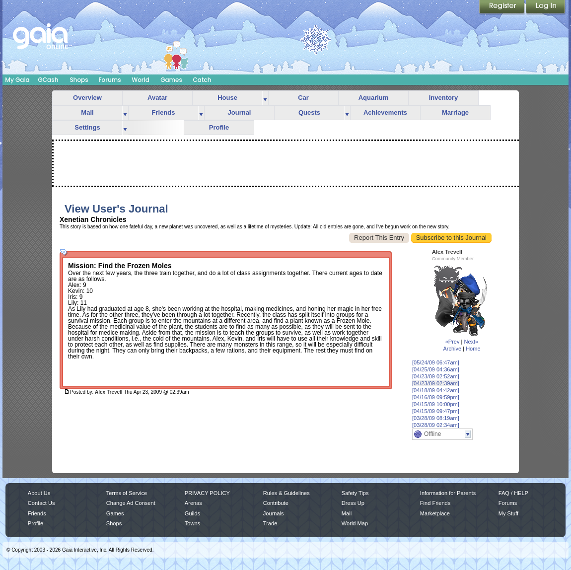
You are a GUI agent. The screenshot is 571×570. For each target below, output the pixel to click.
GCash (48, 79)
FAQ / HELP (513, 493)
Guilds (192, 513)
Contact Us (41, 503)
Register (502, 7)
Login (546, 7)
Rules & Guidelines (286, 493)
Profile (219, 127)
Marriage (455, 112)
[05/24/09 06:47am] (435, 362)
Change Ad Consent (130, 503)
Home (473, 349)
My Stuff (508, 513)
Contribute (275, 503)
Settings (87, 127)
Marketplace (435, 513)
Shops (79, 79)
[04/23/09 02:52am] (435, 376)
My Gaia (17, 79)
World (140, 79)
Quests (309, 112)
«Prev (452, 342)
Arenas (193, 503)
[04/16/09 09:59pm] (435, 397)
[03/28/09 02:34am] (435, 425)
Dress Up (353, 503)
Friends (163, 112)
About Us (39, 493)
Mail (87, 112)
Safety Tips (355, 493)
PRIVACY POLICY (207, 493)
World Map (355, 523)
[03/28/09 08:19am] (435, 418)
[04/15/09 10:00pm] (435, 404)
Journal (239, 112)
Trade (270, 523)
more (265, 98)
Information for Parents (448, 493)
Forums (109, 79)
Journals (273, 513)
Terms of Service (126, 493)
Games (171, 79)
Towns (192, 523)
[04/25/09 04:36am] (435, 369)
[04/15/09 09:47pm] (435, 411)
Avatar (157, 97)
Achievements (385, 112)
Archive (452, 349)
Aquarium (373, 97)
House (227, 97)
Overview (87, 97)
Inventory (443, 97)
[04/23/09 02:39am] (435, 383)
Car (303, 97)
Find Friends (435, 503)
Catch (202, 79)
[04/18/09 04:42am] (435, 390)
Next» (471, 342)
